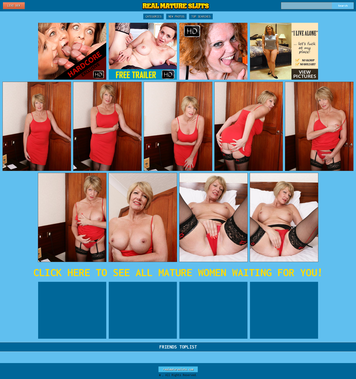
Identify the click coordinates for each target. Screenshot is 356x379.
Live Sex (13, 5)
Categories (153, 16)
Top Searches (200, 16)
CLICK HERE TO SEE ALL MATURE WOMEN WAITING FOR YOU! (178, 272)
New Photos (176, 16)
